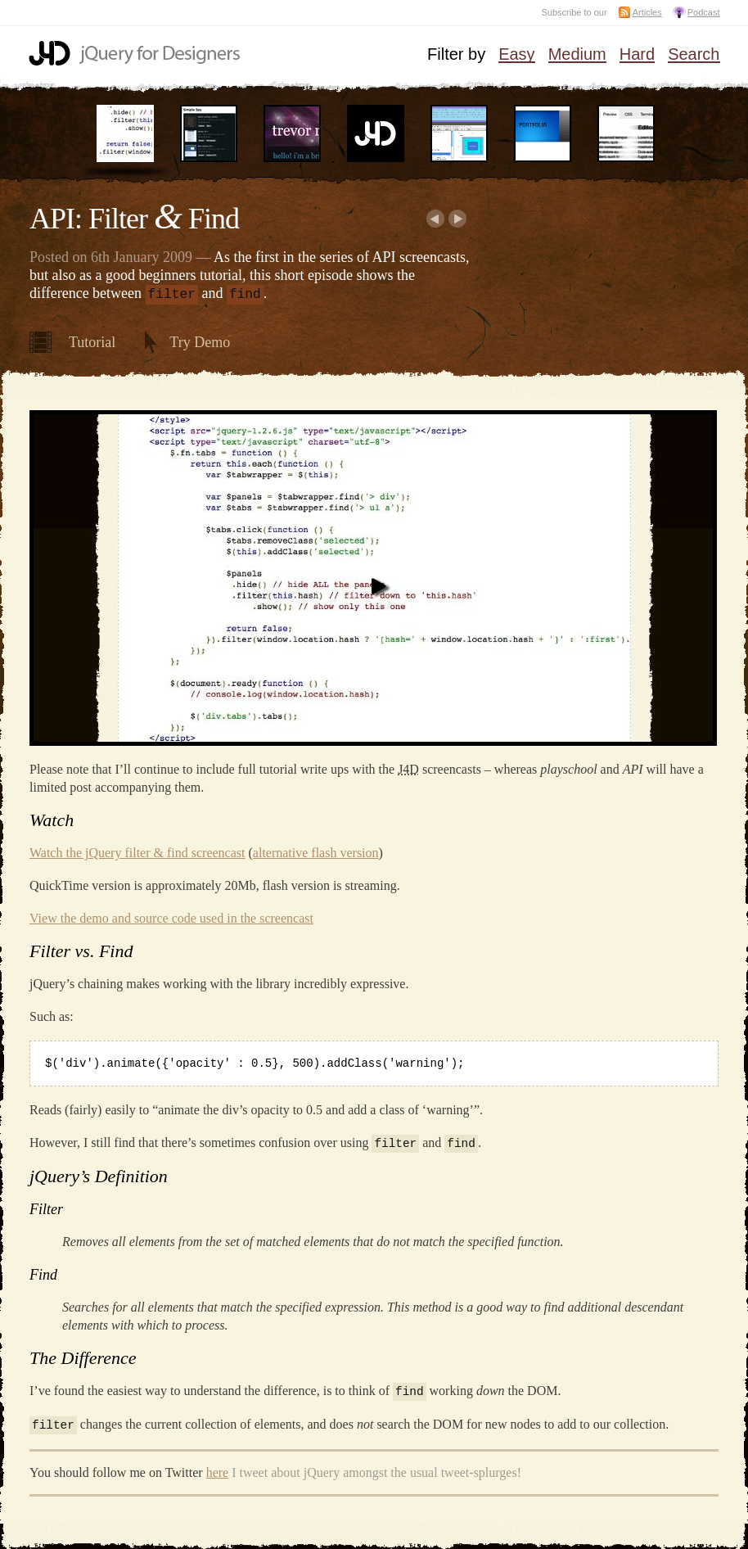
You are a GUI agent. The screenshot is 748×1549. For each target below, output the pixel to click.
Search (693, 55)
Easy (516, 55)
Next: (457, 218)
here (217, 1468)
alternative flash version (316, 851)
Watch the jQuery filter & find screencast (137, 851)
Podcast (703, 12)
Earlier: (435, 218)
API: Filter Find (134, 218)
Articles (647, 12)
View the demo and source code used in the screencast (171, 917)
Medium (577, 55)
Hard (637, 55)
